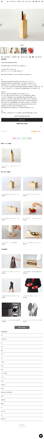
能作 (2, 350)
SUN (2, 380)
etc (1, 415)
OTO (2, 354)
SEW (2, 369)
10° (1, 407)
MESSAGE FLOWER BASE (6, 392)
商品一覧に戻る (22, 327)
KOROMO (3, 399)
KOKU (2, 396)
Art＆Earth (3, 384)
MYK (2, 365)
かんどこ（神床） (4, 373)
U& (1, 335)
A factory (3, 411)
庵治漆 (2, 403)
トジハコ (2, 377)
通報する (41, 126)
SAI (1, 342)
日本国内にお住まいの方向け (22, 123)
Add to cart (22, 119)
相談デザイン (3, 418)
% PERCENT (4, 339)
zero (2, 346)
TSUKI (2, 361)
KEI (1, 358)
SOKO (2, 388)
